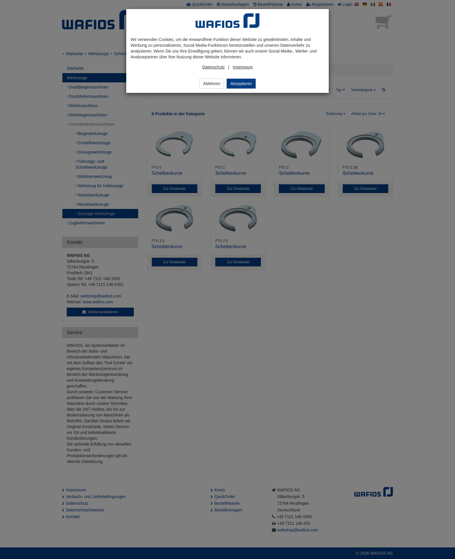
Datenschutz (213, 67)
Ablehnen (211, 83)
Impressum (243, 67)
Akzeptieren (241, 83)
